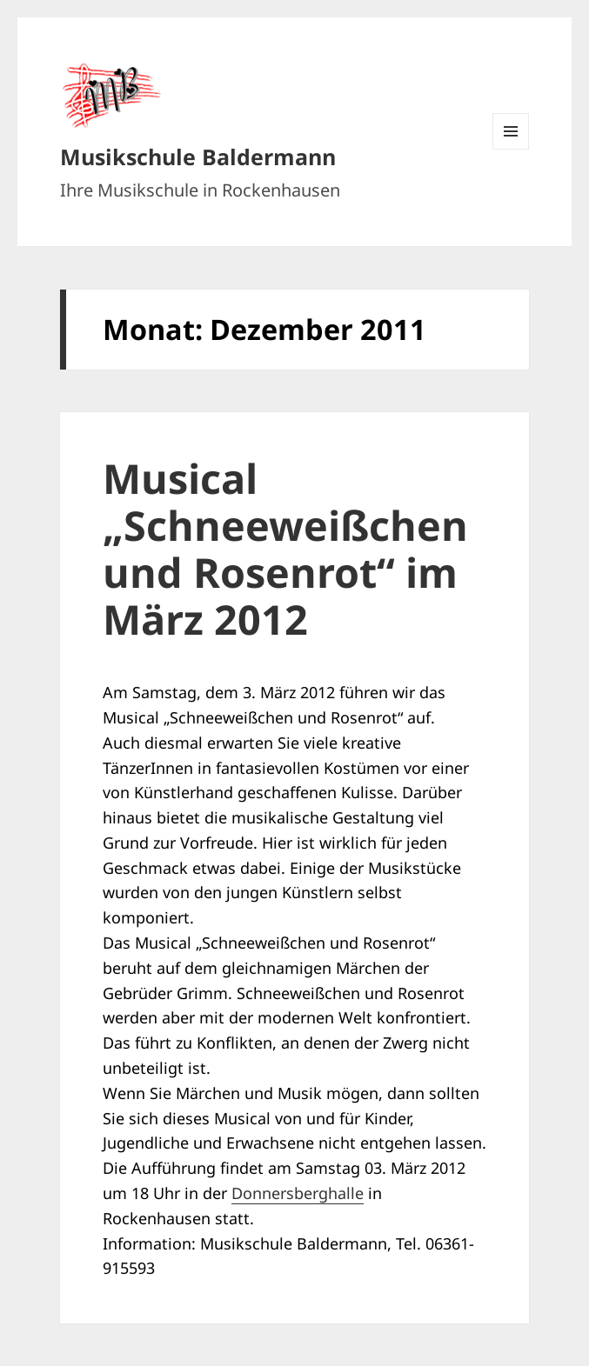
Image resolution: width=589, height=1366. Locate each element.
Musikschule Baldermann (198, 156)
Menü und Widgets (511, 149)
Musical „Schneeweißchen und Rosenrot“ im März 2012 (285, 548)
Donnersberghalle (297, 1193)
